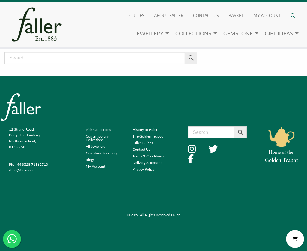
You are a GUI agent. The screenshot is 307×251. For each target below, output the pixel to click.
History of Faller (145, 129)
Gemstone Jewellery (101, 153)
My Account (95, 166)
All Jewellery (95, 146)
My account (267, 15)
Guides (137, 15)
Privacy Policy (143, 169)
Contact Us (206, 15)
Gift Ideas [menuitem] (279, 33)
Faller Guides (143, 142)
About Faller (168, 15)
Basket (236, 15)
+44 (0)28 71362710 (31, 164)
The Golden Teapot (148, 136)
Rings (90, 159)
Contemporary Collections (97, 138)
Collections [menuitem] (193, 33)
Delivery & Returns (147, 162)
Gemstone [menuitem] (238, 33)
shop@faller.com (22, 170)
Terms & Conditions (148, 156)
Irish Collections (98, 129)
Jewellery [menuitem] (148, 33)
